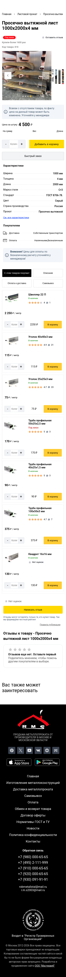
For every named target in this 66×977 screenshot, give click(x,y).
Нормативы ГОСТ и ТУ (33, 822)
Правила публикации (50, 624)
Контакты (33, 841)
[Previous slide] (7, 75)
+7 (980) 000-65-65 (33, 857)
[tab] (23, 96)
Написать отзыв (33, 609)
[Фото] (26, 75)
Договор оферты (33, 815)
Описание (48, 273)
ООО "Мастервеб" (45, 965)
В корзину (53, 324)
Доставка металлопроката (33, 789)
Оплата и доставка (17, 283)
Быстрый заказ (33, 156)
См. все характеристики (16, 217)
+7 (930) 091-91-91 (33, 879)
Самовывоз (48, 283)
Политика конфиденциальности (33, 835)
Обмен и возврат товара (33, 809)
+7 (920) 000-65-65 (33, 874)
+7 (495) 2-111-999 (33, 862)
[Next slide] (45, 75)
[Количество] (14, 144)
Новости (33, 828)
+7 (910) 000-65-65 (33, 868)
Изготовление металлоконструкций (33, 783)
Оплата (33, 802)
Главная (33, 776)
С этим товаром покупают (16, 273)
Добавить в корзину (47, 144)
